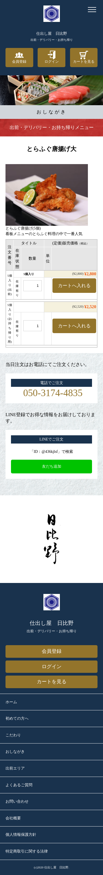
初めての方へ (17, 718)
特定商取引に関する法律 (26, 851)
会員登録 (19, 57)
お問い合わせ (17, 801)
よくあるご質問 (18, 785)
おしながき (15, 752)
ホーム (11, 702)
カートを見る (83, 57)
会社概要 (13, 818)
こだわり (13, 735)
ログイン (51, 57)
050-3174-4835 (53, 393)
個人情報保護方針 (20, 835)
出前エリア (15, 768)
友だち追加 (51, 466)
